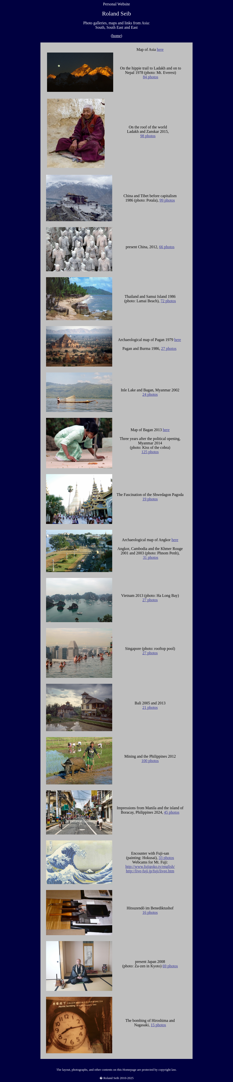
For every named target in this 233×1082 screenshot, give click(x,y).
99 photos (167, 200)
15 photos (158, 1025)
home (116, 36)
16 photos (150, 912)
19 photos (150, 499)
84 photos (150, 77)
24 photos (150, 394)
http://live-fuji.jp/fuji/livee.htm (150, 871)
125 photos (150, 452)
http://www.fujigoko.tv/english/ (150, 866)
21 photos (150, 707)
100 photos (150, 761)
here (160, 49)
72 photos (168, 301)
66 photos (166, 247)
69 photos (170, 966)
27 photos (169, 348)
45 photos (171, 812)
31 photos (150, 557)
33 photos (166, 858)
